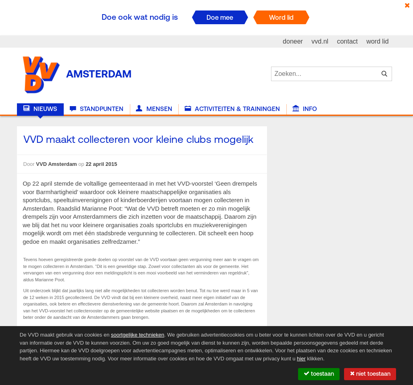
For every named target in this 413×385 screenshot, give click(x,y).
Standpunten (96, 109)
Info (304, 109)
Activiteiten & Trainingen (232, 109)
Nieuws (40, 109)
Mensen (154, 109)
